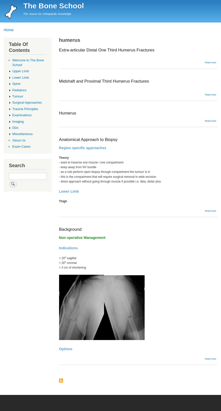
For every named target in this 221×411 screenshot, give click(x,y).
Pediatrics (19, 90)
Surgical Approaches (27, 102)
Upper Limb (20, 71)
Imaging (18, 121)
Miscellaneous (22, 134)
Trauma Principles (25, 109)
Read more (210, 62)
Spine (16, 84)
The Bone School (53, 6)
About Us (19, 140)
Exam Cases (21, 146)
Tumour (17, 96)
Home (9, 30)
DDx (15, 128)
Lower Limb (20, 77)
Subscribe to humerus (61, 381)
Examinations (22, 115)
